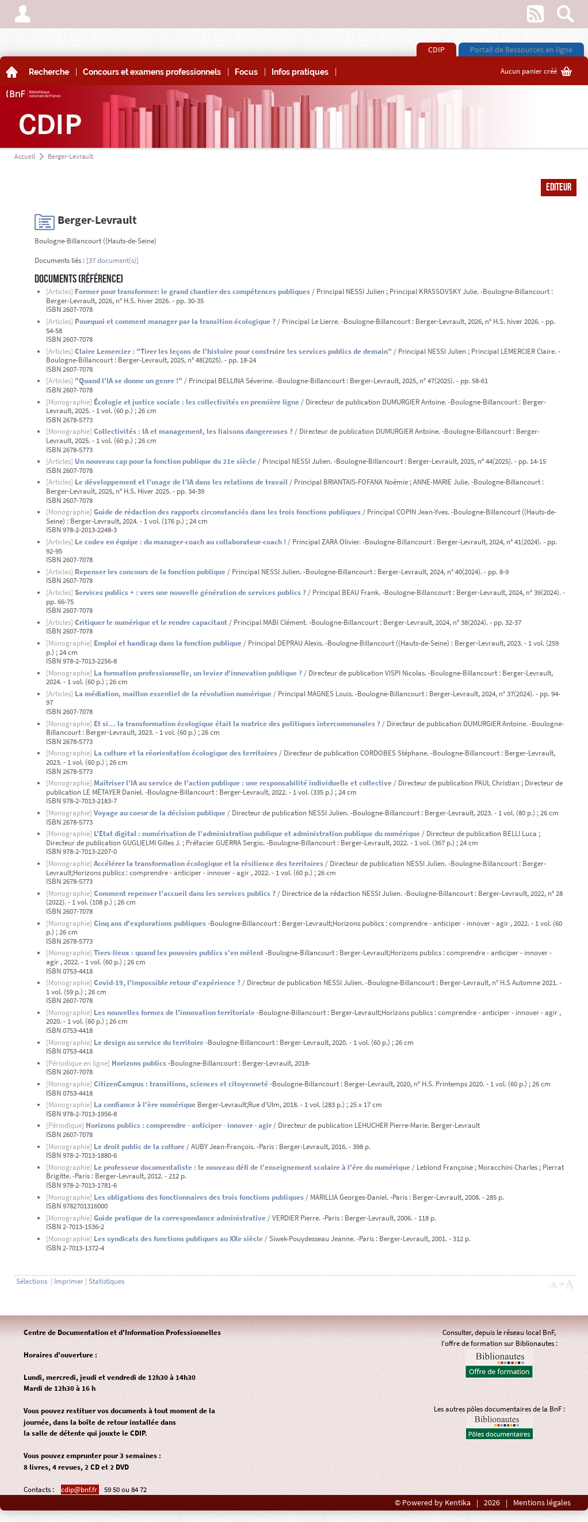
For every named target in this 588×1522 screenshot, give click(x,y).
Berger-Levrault (70, 156)
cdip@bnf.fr (80, 1489)
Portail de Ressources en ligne (521, 49)
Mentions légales (542, 1503)
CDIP (436, 49)
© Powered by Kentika (433, 1503)
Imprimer (68, 1281)
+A (566, 1284)
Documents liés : (60, 260)
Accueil (24, 156)
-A (552, 1285)
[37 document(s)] (112, 260)
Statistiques (106, 1281)
